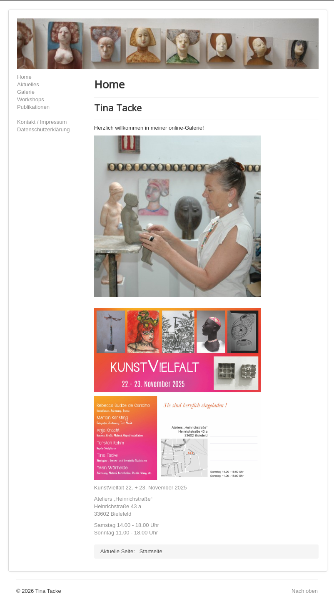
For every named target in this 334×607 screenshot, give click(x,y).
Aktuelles (28, 84)
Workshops (30, 99)
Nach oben (305, 591)
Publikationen (33, 107)
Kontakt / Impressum (42, 122)
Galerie (26, 92)
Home (24, 77)
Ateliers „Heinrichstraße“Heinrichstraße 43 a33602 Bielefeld (123, 506)
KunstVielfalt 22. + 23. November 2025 (140, 487)
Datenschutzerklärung (43, 129)
